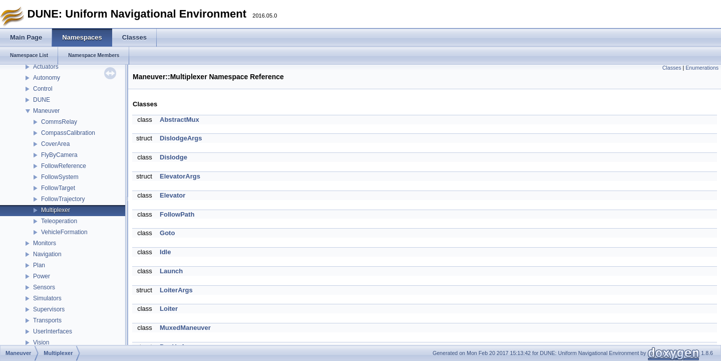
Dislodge (173, 157)
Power (41, 276)
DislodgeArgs (181, 138)
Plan (39, 265)
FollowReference (63, 165)
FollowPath (177, 214)
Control (43, 88)
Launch (171, 271)
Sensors (44, 287)
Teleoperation (59, 221)
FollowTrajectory (63, 199)
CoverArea (55, 143)
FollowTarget (58, 188)
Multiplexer (55, 210)
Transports (47, 320)
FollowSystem (60, 176)
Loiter (169, 308)
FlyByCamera (59, 154)
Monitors (44, 243)
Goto (167, 233)
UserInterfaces (52, 331)
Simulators (47, 298)
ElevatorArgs (180, 176)
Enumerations (701, 68)
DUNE (41, 99)
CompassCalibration (68, 132)
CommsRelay (59, 121)
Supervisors (49, 309)
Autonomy (46, 77)
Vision (41, 342)
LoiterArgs (176, 290)
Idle (165, 252)
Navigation (47, 254)
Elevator (172, 195)
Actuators (46, 66)
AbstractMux (179, 119)
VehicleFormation (64, 232)
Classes (671, 68)
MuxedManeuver (185, 327)
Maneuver (46, 110)
